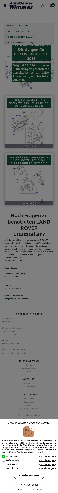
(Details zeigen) (47, 456)
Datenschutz (21, 489)
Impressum (37, 489)
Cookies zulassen (29, 475)
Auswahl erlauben (29, 484)
